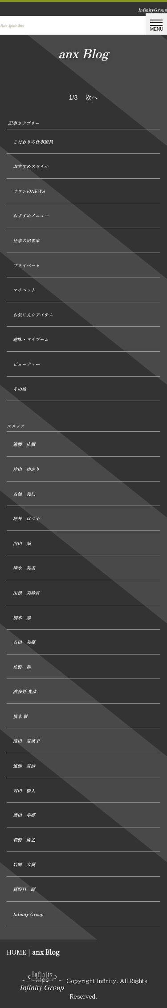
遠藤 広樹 (24, 444)
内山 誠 (22, 543)
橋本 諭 (22, 617)
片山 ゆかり (26, 469)
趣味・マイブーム (31, 339)
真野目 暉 (24, 889)
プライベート (26, 265)
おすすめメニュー (31, 215)
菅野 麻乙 (24, 839)
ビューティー (26, 364)
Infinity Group (28, 914)
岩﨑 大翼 (24, 864)
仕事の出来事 (26, 240)
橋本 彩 (20, 716)
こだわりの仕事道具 (33, 141)
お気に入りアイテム (33, 314)
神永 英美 (24, 567)
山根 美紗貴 (26, 592)
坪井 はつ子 (26, 518)
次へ (92, 97)
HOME (16, 952)
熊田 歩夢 (24, 814)
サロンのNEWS (29, 191)
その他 (19, 389)
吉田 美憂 (24, 642)
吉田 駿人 (24, 790)
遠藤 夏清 (24, 765)
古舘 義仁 (24, 493)
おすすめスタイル (31, 166)
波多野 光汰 (25, 691)
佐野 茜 (22, 666)
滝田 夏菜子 (26, 740)
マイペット (24, 289)
